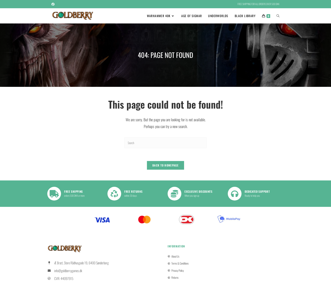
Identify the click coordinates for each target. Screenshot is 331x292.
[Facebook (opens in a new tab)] (54, 4)
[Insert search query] (165, 142)
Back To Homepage (165, 165)
